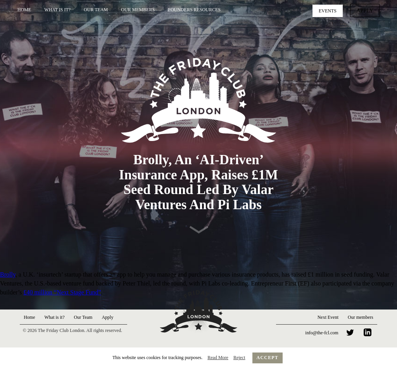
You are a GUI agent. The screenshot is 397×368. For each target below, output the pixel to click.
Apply (366, 10)
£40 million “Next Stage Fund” (62, 292)
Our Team (96, 9)
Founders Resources (194, 9)
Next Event (328, 317)
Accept (268, 357)
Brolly (8, 274)
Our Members (138, 9)
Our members (360, 317)
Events (330, 10)
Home (24, 9)
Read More (217, 357)
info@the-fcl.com (321, 332)
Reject (239, 357)
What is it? (57, 9)
